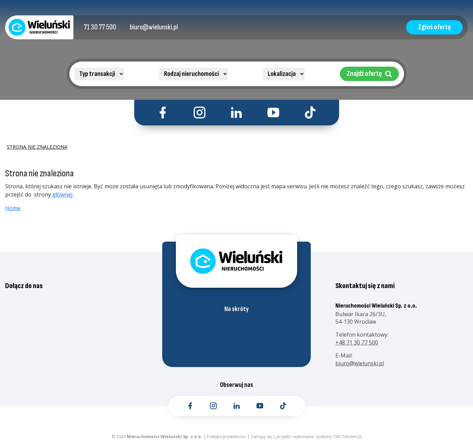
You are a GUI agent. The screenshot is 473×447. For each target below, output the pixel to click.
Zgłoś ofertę (434, 27)
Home (12, 208)
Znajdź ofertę (369, 73)
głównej (62, 194)
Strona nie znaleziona (37, 147)
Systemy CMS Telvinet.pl (339, 436)
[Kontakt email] (153, 27)
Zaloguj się (261, 436)
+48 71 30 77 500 (356, 342)
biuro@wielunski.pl (359, 363)
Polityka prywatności (226, 436)
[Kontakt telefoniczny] (100, 27)
